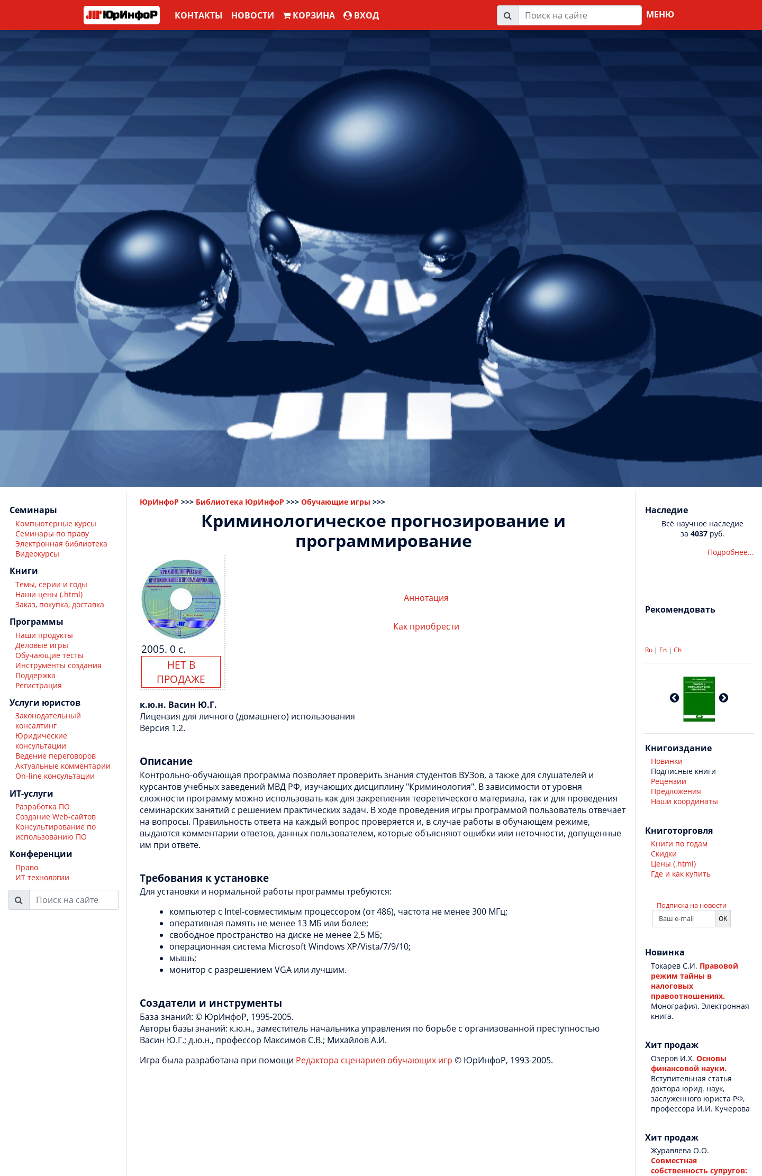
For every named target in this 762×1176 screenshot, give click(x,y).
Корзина (309, 15)
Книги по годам (679, 843)
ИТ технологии (42, 877)
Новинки (667, 761)
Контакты (199, 15)
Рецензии (668, 781)
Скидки (664, 854)
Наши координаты (684, 801)
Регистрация (38, 685)
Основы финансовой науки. (689, 1063)
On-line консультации (55, 776)
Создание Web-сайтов (55, 817)
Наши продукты (44, 635)
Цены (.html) (673, 864)
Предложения (676, 791)
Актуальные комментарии (63, 766)
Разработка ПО (42, 806)
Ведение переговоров (55, 756)
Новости (252, 15)
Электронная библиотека (61, 544)
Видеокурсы (37, 554)
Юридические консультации (41, 741)
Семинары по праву (52, 533)
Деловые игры (41, 645)
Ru (648, 649)
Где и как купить (681, 874)
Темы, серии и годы (51, 584)
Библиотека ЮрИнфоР (240, 502)
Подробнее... (730, 552)
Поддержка (35, 675)
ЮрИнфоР (159, 502)
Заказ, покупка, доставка (59, 604)
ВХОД (361, 15)
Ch (678, 649)
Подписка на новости (692, 905)
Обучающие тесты (49, 655)
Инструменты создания (58, 665)
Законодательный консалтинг (48, 720)
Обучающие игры (335, 502)
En (663, 649)
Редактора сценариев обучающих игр (374, 1060)
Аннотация (426, 598)
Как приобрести (426, 626)
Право (26, 867)
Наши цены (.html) (49, 594)
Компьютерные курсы (55, 523)
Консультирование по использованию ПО (55, 832)
